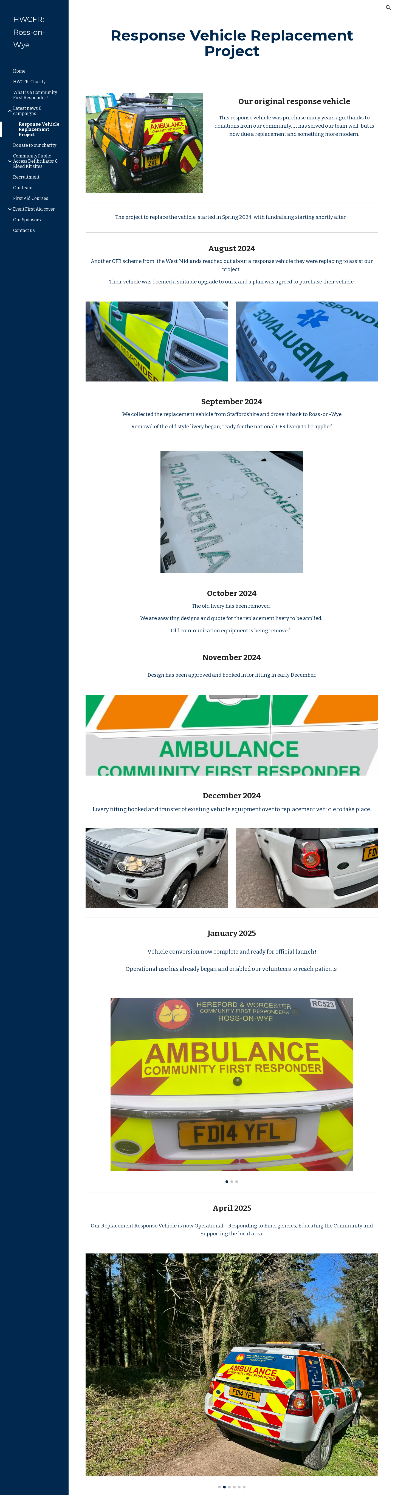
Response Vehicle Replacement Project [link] (39, 129)
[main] (232, 43)
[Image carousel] (232, 1090)
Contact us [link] (24, 230)
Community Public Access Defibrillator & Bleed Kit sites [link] (35, 161)
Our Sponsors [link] (27, 219)
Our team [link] (23, 187)
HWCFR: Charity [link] (29, 81)
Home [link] (19, 71)
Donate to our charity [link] (34, 145)
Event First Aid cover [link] (34, 209)
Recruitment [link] (26, 177)
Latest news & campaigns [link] (27, 111)
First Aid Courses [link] (30, 198)
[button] (388, 7)
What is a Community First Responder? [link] (35, 95)
